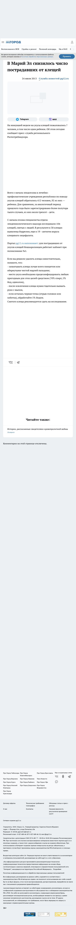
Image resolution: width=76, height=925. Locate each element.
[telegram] (19, 362)
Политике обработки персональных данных (37, 57)
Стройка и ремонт (29, 49)
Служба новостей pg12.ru (54, 78)
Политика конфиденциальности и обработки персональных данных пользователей (33, 873)
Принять (67, 56)
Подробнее (57, 869)
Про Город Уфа (42, 782)
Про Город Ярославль (45, 773)
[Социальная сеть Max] (54, 119)
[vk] (11, 362)
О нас (5, 809)
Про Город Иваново (27, 779)
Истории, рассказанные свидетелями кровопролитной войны (38, 431)
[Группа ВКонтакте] (56, 776)
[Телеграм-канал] (22, 119)
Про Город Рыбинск (27, 782)
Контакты (29, 809)
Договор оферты (9, 803)
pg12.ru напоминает (27, 243)
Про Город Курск (9, 782)
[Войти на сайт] (72, 42)
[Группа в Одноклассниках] (63, 776)
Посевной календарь (47, 49)
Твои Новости (42, 779)
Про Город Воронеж (10, 779)
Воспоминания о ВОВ (10, 49)
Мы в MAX (63, 49)
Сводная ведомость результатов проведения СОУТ (58, 811)
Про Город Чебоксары (11, 773)
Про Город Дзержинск (28, 785)
